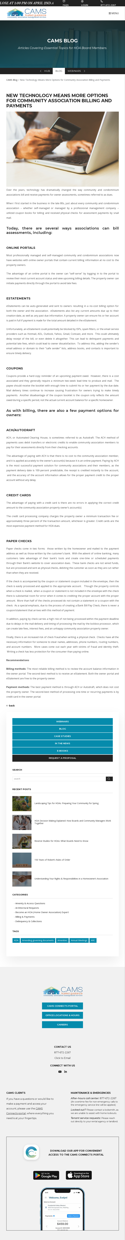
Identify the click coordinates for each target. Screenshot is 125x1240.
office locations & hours (62, 1015)
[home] (26, 13)
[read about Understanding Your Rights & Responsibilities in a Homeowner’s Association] (62, 879)
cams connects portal (62, 1005)
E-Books (62, 750)
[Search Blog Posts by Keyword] (59, 779)
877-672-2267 (108, 4)
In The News (62, 743)
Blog (62, 728)
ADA (16, 940)
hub (47, 71)
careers (62, 1024)
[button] (59, 1071)
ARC (93, 940)
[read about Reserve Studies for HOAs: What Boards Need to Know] (62, 841)
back (10, 705)
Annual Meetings (79, 940)
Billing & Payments (25, 916)
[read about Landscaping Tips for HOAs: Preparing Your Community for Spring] (62, 803)
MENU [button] (114, 13)
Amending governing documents (38, 940)
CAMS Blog (11, 79)
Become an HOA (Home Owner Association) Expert (42, 912)
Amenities (62, 940)
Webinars (62, 721)
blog (58, 71)
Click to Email (63, 1058)
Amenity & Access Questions (30, 903)
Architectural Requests (27, 907)
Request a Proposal (62, 758)
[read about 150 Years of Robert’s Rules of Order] (62, 860)
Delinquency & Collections (28, 921)
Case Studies (62, 736)
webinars (74, 71)
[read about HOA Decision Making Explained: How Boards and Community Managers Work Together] (62, 822)
